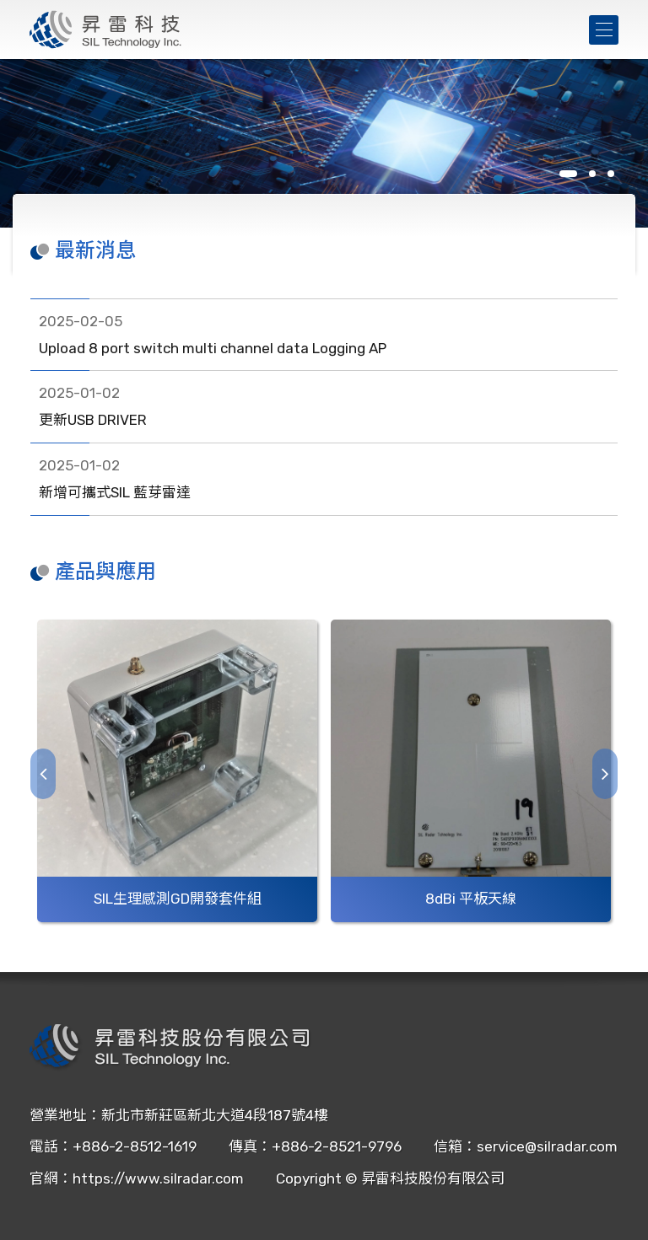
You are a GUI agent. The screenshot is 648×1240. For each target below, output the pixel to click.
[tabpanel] (324, 143)
